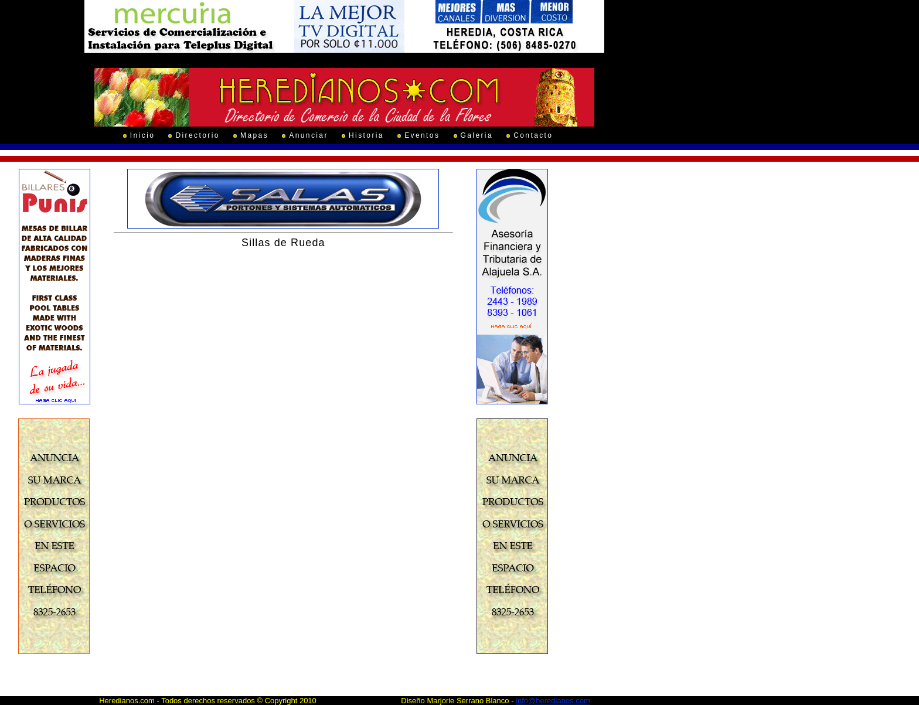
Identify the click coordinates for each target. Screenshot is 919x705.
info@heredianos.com (553, 700)
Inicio (142, 135)
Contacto (533, 135)
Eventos (422, 135)
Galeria (477, 135)
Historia (366, 135)
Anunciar (308, 135)
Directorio (197, 135)
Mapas (254, 135)
